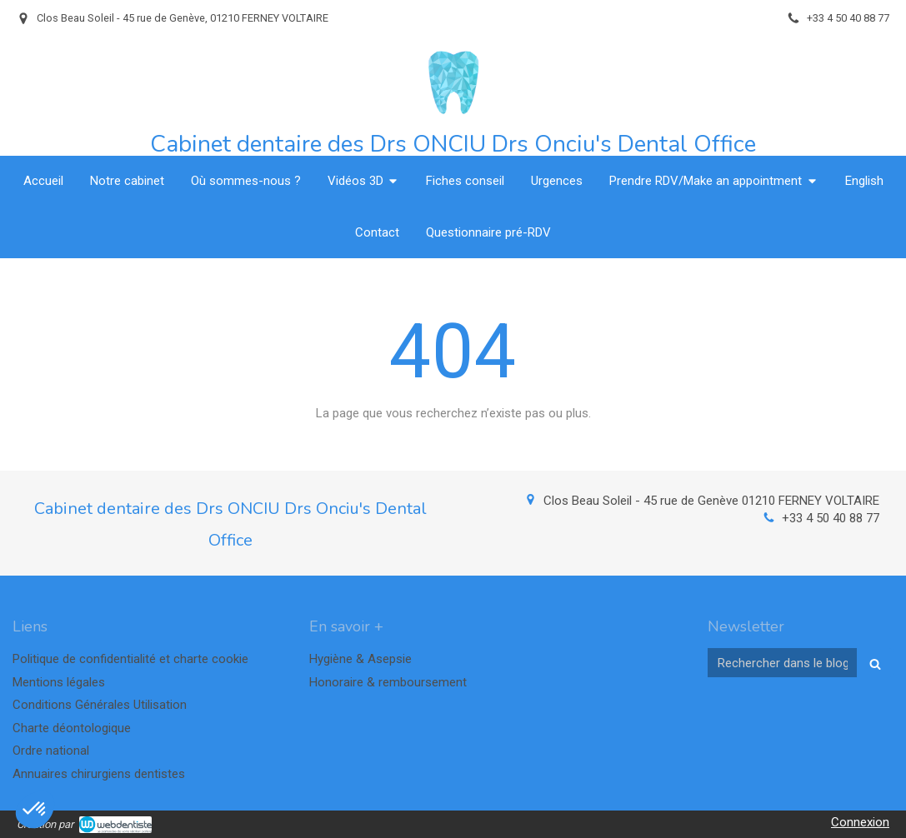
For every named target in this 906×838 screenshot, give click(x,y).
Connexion (860, 822)
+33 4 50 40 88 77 (830, 518)
